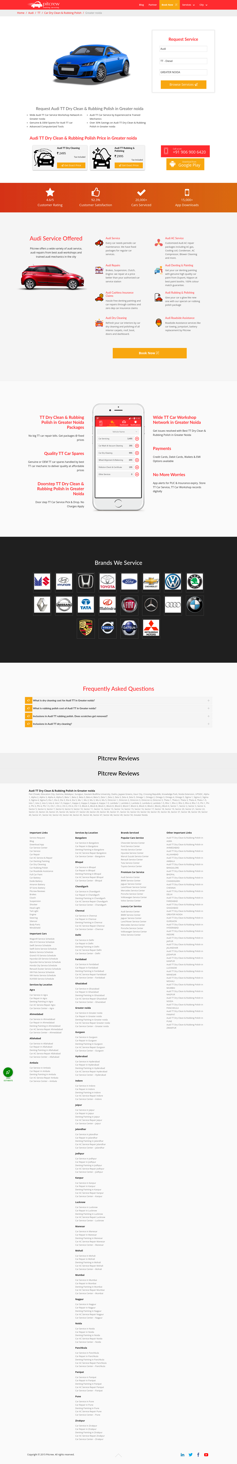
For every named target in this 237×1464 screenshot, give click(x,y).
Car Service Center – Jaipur (88, 1123)
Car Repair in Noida (84, 1332)
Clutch (33, 897)
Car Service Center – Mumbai (89, 1293)
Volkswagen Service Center (134, 897)
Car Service (35, 851)
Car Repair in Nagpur (85, 1307)
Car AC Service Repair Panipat (89, 1387)
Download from (185, 164)
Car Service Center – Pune (87, 1414)
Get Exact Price (71, 165)
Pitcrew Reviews (118, 758)
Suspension (35, 901)
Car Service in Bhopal (85, 867)
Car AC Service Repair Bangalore (90, 853)
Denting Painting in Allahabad (44, 1050)
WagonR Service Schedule (42, 938)
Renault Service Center (132, 859)
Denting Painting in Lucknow (89, 1213)
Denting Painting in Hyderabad (90, 1068)
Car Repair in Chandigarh (87, 894)
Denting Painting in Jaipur (87, 1116)
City (203, 4)
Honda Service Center (131, 849)
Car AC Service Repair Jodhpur (89, 1168)
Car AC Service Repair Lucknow (90, 1217)
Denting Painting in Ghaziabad (90, 995)
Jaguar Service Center (131, 883)
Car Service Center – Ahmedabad (45, 1032)
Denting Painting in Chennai (88, 922)
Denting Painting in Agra (41, 1001)
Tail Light (34, 911)
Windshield (35, 927)
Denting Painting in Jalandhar (89, 1140)
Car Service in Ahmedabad (42, 1019)
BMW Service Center (131, 880)
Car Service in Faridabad (87, 964)
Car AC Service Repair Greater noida (92, 1022)
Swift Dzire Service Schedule (43, 948)
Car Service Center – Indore (88, 1099)
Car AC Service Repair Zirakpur (90, 1435)
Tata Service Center (130, 862)
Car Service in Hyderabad (87, 1061)
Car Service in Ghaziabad (87, 988)
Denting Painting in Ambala (43, 1074)
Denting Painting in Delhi (87, 946)
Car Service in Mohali (85, 1255)
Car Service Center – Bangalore (90, 856)
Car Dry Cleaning (38, 864)
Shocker (33, 904)
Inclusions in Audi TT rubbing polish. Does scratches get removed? (70, 716)
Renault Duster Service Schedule (45, 968)
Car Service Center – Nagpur (88, 1317)
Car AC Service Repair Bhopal (89, 877)
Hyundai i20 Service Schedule (44, 958)
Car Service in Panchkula (87, 1352)
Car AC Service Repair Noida (88, 1338)
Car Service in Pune (84, 1401)
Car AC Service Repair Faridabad (90, 974)
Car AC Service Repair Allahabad (45, 1053)
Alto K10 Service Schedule (42, 942)
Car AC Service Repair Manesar (90, 1241)
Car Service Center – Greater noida (92, 1026)
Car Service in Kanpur (85, 1182)
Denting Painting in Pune (87, 1408)
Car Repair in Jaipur (84, 1113)
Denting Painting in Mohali (88, 1262)
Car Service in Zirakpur (86, 1425)
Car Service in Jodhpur (86, 1158)
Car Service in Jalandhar (86, 1134)
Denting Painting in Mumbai (88, 1286)
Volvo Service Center (131, 900)
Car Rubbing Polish (39, 867)
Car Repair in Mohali (85, 1259)
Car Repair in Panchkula (86, 1356)
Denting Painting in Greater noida (91, 1019)
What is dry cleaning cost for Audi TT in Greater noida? (64, 700)
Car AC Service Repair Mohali (89, 1265)
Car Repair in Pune (84, 1404)
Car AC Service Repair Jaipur (88, 1120)
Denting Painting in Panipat (88, 1383)
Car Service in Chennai (86, 915)
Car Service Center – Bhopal (88, 880)
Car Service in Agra (39, 994)
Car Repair (35, 854)
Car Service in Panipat (85, 1377)
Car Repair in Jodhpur (85, 1161)
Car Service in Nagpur (85, 1304)
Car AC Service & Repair (41, 857)
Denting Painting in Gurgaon (89, 1043)
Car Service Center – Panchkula (90, 1366)
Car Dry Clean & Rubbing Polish (62, 13)
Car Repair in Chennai (85, 919)
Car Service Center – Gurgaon (89, 1050)
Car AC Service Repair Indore (89, 1095)
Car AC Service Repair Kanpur (89, 1192)
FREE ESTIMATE (8, 1079)
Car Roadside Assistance (41, 871)
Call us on (185, 151)
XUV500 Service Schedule (42, 978)
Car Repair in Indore (85, 1089)
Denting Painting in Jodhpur (88, 1165)
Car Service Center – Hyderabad (90, 1074)
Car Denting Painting (39, 861)
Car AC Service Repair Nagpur (89, 1314)
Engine (33, 914)
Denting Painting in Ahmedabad (45, 1025)
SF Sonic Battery (37, 887)
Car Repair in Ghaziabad (87, 991)
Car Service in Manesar (86, 1231)
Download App (37, 844)
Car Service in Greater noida (88, 1012)
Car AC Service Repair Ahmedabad (46, 1029)
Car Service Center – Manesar (89, 1244)
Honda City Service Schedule (43, 965)
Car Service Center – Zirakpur (89, 1439)
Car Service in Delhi (84, 940)
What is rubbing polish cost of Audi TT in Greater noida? (64, 708)
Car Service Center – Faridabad (90, 977)
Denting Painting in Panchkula (89, 1359)
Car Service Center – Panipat (89, 1390)
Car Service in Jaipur (84, 1110)
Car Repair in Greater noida (88, 1016)
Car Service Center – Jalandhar (89, 1147)
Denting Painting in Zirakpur (88, 1432)
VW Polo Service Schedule (42, 972)
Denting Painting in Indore (88, 1092)
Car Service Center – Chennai (89, 929)
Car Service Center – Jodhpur (89, 1171)
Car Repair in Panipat (85, 1380)
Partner (153, 4)
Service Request (37, 837)
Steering (34, 917)
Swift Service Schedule (40, 945)
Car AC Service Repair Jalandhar (90, 1144)
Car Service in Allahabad (41, 1043)
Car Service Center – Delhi (87, 953)
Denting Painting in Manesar (89, 1238)
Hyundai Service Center (132, 853)
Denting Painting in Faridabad (89, 971)
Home (20, 13)
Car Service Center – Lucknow (89, 1220)
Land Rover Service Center (133, 887)
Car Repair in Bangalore (86, 846)
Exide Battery (36, 881)
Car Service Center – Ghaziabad (90, 1002)
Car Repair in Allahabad (41, 1046)
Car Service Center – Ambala (43, 1081)
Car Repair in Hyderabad (87, 1064)
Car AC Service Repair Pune (88, 1411)
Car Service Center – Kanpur (88, 1196)
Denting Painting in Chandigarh (90, 898)
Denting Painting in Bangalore (89, 849)
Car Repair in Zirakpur (86, 1429)
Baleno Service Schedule (41, 952)
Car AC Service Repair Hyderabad (91, 1071)
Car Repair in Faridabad (86, 967)
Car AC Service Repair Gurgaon (90, 1047)
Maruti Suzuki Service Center (135, 856)
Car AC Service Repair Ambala (44, 1077)
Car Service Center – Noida (88, 1341)
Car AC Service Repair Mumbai (90, 1289)
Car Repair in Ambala (40, 1071)
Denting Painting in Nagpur (88, 1311)
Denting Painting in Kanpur (88, 1189)
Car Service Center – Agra (42, 1008)
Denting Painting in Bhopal (88, 873)
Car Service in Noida (85, 1328)
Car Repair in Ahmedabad (42, 1022)
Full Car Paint (36, 874)
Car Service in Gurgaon (86, 1037)
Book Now (170, 4)
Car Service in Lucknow (86, 1207)
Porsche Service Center (132, 893)
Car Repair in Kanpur (85, 1186)
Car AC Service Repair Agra (42, 1004)
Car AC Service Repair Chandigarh (91, 901)
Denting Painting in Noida (87, 1335)
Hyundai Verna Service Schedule (45, 962)
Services (188, 4)
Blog (141, 4)
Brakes (33, 894)
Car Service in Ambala (40, 1067)
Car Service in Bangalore (87, 842)
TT (38, 13)
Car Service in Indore (85, 1085)
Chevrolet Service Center (133, 842)
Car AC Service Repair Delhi (88, 950)
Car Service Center (38, 847)
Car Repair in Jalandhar (86, 1137)
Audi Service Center (130, 877)
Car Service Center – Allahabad (44, 1056)
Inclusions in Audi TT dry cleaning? (52, 723)
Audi (31, 13)
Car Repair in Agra (38, 998)
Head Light (35, 907)
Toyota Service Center (131, 866)
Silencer (33, 921)
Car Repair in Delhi (84, 943)
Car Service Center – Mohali (88, 1269)
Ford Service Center (130, 846)
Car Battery (35, 877)
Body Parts (35, 924)
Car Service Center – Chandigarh (90, 904)
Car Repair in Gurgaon (86, 1040)
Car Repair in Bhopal (85, 870)
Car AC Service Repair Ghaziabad (91, 998)
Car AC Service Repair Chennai (90, 925)
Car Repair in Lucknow (86, 1210)
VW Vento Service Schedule (43, 975)
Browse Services (184, 84)
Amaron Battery (37, 884)
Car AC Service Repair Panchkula (90, 1362)
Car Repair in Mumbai (85, 1283)
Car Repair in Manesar (86, 1234)
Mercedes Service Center (133, 890)
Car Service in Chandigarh (87, 891)
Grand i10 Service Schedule (43, 955)
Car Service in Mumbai (86, 1280)
